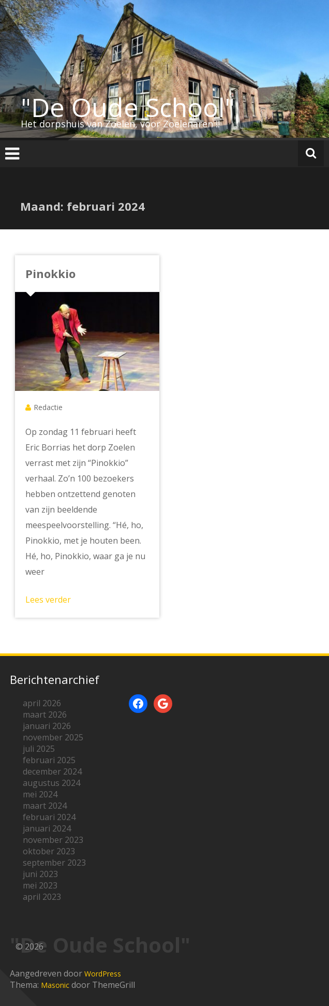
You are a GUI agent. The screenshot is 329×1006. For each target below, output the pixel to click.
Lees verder (48, 599)
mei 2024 (40, 794)
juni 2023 (40, 874)
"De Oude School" (128, 107)
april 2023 (42, 896)
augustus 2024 (51, 783)
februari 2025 (49, 760)
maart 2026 (45, 714)
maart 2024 (45, 805)
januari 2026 (47, 726)
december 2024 (52, 771)
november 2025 (53, 737)
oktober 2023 (49, 851)
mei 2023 (40, 885)
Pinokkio (50, 273)
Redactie (48, 407)
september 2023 (54, 862)
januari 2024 (47, 828)
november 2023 (53, 839)
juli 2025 (39, 748)
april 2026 (42, 703)
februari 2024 (49, 817)
